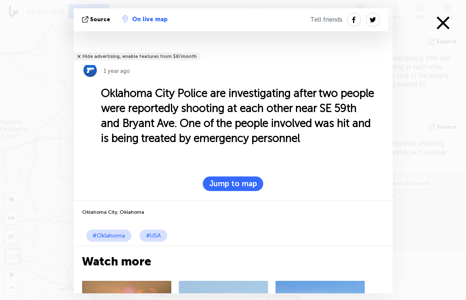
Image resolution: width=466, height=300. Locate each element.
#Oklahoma (109, 235)
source (97, 19)
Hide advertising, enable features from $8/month (140, 56)
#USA (153, 235)
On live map (145, 19)
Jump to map (233, 183)
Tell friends (326, 19)
